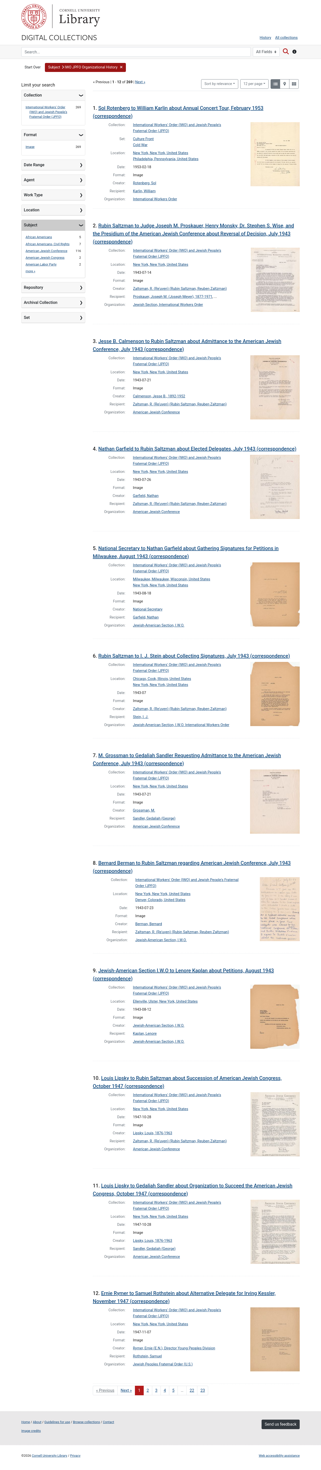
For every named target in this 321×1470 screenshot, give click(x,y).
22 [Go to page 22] (192, 1390)
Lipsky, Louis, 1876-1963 (152, 1133)
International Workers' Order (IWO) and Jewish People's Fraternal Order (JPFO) (46, 112)
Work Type (33, 195)
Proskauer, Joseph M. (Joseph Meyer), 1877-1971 (172, 297)
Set (27, 317)
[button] (85, 67)
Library (79, 16)
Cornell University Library (49, 1455)
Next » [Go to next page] (126, 1390)
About (37, 1422)
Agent (29, 180)
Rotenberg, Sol (144, 183)
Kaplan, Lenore (145, 1033)
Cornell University (33, 16)
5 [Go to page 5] (173, 1390)
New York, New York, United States (160, 153)
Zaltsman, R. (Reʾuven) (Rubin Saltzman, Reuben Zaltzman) (180, 289)
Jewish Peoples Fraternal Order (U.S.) (163, 1364)
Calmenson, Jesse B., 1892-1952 (159, 396)
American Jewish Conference (46, 251)
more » (30, 271)
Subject (30, 225)
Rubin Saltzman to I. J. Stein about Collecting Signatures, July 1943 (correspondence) (194, 656)
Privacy (75, 1455)
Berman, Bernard (148, 924)
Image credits (31, 1431)
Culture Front (143, 139)
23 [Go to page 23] (202, 1390)
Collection (33, 95)
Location (31, 210)
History (265, 38)
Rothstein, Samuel (147, 1356)
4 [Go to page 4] (165, 1390)
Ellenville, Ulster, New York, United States (165, 1001)
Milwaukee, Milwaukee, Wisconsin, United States (171, 579)
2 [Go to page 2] (148, 1390)
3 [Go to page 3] (156, 1390)
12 (253, 83)
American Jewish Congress (45, 258)
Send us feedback (280, 1424)
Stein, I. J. (140, 717)
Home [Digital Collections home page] (25, 1422)
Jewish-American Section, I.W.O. (158, 625)
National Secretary (148, 609)
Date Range (34, 164)
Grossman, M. (144, 810)
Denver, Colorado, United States (160, 900)
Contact (108, 1422)
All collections (286, 38)
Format (30, 134)
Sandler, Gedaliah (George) (154, 818)
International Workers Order (155, 199)
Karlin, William (144, 191)
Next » (140, 82)
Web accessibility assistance (279, 1455)
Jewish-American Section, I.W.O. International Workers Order (181, 725)
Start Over (33, 67)
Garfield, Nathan (146, 496)
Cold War (140, 145)
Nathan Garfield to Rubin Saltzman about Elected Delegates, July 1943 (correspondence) (197, 449)
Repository (33, 287)
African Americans (39, 237)
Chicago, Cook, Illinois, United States (162, 679)
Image (30, 147)
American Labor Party (41, 264)
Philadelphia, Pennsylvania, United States (165, 159)
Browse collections (86, 1422)
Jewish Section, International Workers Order (168, 305)
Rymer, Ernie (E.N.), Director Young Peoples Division (174, 1348)
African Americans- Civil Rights (47, 244)
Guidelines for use (57, 1422)
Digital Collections (59, 37)
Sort (218, 84)
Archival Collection (40, 302)
